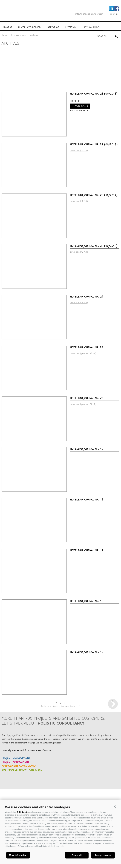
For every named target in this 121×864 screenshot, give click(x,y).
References (71, 27)
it (114, 14)
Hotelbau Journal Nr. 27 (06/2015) (94, 144)
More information (18, 855)
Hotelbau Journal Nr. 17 (86, 550)
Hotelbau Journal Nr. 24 (86, 296)
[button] (114, 806)
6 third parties (23, 812)
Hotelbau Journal (91, 27)
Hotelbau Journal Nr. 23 (86, 347)
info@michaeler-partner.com (89, 14)
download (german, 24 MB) (83, 404)
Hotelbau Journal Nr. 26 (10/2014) (94, 195)
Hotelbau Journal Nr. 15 (86, 651)
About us (7, 27)
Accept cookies (103, 855)
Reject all (76, 855)
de (111, 14)
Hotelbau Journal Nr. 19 (86, 449)
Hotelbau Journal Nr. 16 (86, 601)
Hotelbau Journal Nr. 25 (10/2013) (94, 246)
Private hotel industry (29, 27)
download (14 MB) (79, 302)
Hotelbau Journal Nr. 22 (86, 398)
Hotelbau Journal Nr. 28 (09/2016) (94, 93)
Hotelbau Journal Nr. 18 (86, 499)
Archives (34, 35)
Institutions (53, 27)
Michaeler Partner (19, 8)
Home (4, 35)
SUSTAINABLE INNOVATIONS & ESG (22, 769)
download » (80, 106)
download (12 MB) (79, 150)
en (117, 14)
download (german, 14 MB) (83, 353)
